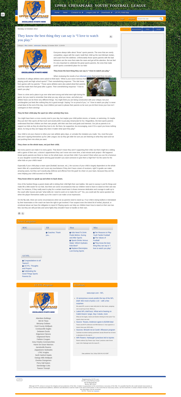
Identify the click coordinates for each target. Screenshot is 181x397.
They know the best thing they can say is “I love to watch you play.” (102, 245)
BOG (25, 227)
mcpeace (96, 391)
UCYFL (26, 256)
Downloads (107, 13)
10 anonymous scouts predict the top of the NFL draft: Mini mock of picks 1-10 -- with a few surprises (95, 300)
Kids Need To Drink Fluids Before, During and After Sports (77, 235)
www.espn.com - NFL (95, 293)
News (65, 13)
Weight (159, 29)
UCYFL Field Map (122, 13)
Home (57, 13)
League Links (92, 13)
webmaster (37, 45)
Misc (26, 45)
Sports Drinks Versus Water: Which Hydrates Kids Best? (78, 243)
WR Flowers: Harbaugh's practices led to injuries (95, 338)
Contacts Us (77, 13)
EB (47, 227)
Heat (72, 227)
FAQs (147, 29)
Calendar (125, 29)
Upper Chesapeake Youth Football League (100, 6)
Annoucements (136, 29)
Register (132, 19)
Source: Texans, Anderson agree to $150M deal (94, 322)
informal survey (86, 76)
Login (122, 19)
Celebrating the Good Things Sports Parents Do (30, 273)
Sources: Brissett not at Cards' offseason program (95, 330)
